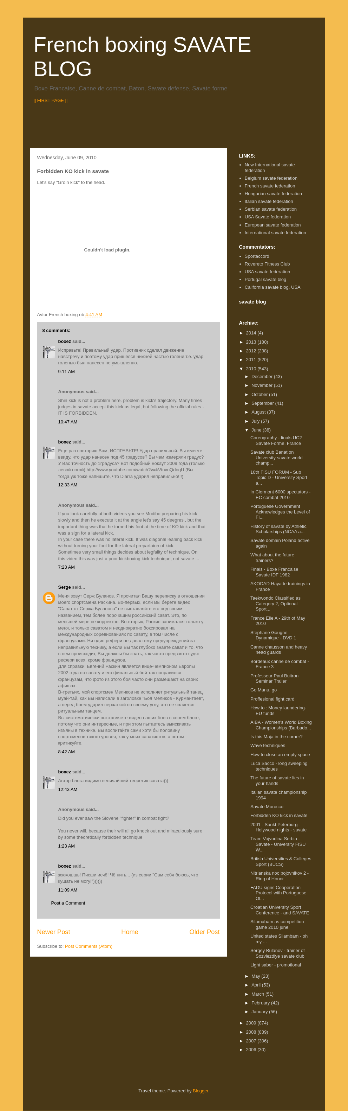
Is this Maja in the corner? (276, 736)
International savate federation (275, 232)
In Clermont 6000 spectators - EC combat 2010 (280, 494)
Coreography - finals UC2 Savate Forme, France (276, 440)
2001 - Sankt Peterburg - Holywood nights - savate (278, 827)
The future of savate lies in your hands (277, 780)
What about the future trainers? (272, 557)
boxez (64, 341)
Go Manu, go (263, 689)
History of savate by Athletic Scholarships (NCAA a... (278, 529)
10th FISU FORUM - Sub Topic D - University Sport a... (278, 478)
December (262, 376)
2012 (252, 350)
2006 (252, 1049)
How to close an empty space (280, 754)
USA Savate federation (268, 216)
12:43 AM (68, 789)
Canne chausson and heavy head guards (278, 649)
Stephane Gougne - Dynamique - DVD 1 (273, 635)
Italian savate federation (269, 201)
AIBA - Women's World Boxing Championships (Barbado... (281, 725)
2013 (252, 342)
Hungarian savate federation (273, 193)
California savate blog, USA (273, 287)
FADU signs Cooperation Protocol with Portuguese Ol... (278, 893)
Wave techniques (267, 745)
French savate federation (270, 186)
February (261, 1002)
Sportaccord (257, 256)
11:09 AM (68, 890)
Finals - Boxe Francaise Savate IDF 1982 (274, 572)
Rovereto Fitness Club (267, 264)
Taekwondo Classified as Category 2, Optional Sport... (275, 603)
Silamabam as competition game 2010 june (277, 924)
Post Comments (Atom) (88, 946)
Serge (64, 587)
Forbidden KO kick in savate (279, 815)
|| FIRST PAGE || (51, 100)
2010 (252, 368)
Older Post (205, 932)
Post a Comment (68, 903)
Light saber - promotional (275, 965)
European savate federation (273, 225)
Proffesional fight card (272, 699)
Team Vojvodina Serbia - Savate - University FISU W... (278, 844)
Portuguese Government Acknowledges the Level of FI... (280, 512)
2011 (252, 359)
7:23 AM (66, 567)
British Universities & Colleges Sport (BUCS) (280, 861)
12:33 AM (68, 484)
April (256, 985)
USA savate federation (267, 271)
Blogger (200, 1090)
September (263, 403)
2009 (252, 1023)
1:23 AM (66, 846)
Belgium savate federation (271, 178)
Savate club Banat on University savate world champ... (276, 457)
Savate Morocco (266, 806)
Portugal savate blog (266, 279)
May (256, 976)
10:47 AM (68, 421)
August (259, 412)
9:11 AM (66, 371)
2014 (252, 333)
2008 (252, 1032)
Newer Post (53, 932)
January (260, 1011)
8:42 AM (66, 751)
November (262, 385)
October (260, 394)
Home (129, 932)
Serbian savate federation (271, 209)
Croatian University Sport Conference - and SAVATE (279, 910)
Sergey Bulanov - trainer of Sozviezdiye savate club (277, 953)
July (256, 421)
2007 (252, 1040)
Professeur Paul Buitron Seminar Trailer (274, 678)
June (257, 430)
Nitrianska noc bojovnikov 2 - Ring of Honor (279, 875)
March (258, 994)
